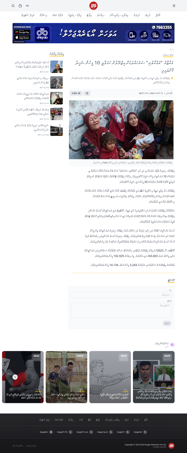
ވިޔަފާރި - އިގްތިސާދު (119, 15)
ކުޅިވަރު (137, 15)
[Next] (15, 377)
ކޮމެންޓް (169, 301)
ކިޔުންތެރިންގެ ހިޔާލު (17, 445)
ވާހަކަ (81, 419)
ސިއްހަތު (101, 15)
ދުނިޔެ (148, 15)
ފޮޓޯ (89, 419)
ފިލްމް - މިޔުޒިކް (75, 15)
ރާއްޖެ (158, 15)
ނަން (170, 290)
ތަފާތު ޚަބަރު (57, 15)
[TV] (20, 5)
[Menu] (174, 5)
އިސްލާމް (43, 15)
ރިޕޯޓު (89, 15)
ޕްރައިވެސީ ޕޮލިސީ (31, 445)
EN (27, 5)
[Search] (13, 5)
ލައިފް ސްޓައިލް (28, 15)
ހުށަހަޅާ (167, 323)
